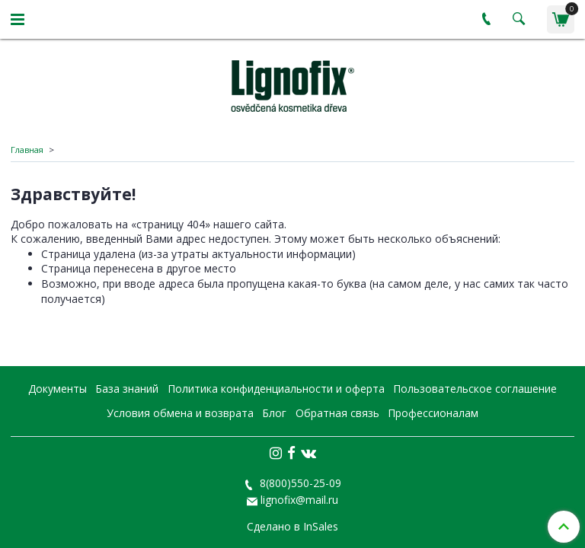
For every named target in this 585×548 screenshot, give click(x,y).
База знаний (126, 388)
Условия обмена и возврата (180, 413)
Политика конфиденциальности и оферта (276, 388)
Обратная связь (337, 413)
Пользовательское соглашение (475, 388)
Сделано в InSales (292, 526)
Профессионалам (433, 413)
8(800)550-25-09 (299, 483)
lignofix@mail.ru (299, 499)
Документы (57, 388)
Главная (27, 149)
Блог (274, 413)
